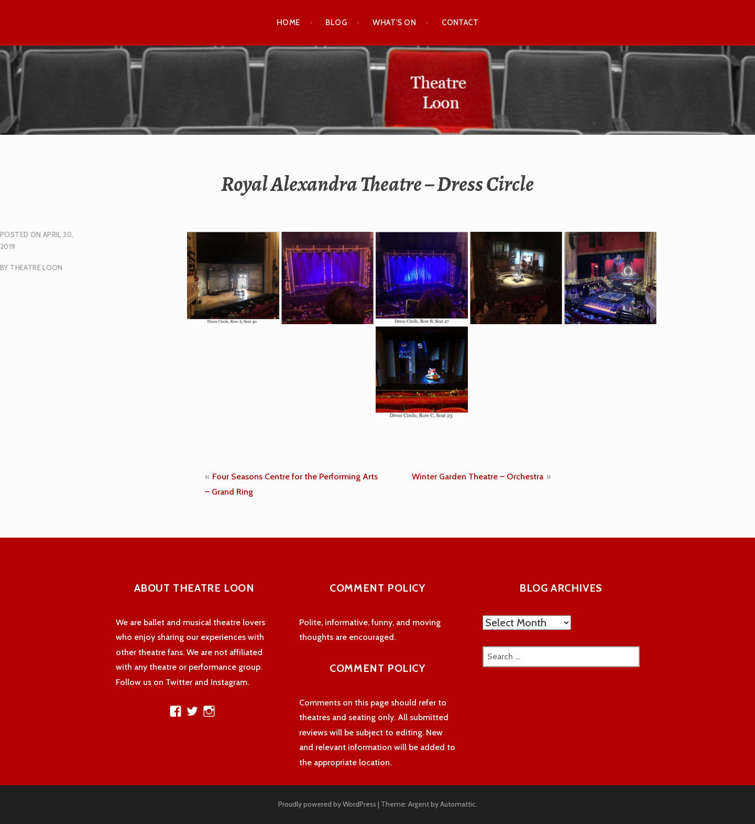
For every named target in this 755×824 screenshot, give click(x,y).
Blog (336, 22)
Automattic (458, 804)
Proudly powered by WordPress (327, 804)
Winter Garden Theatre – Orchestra (477, 476)
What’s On (394, 22)
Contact (460, 22)
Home (288, 22)
